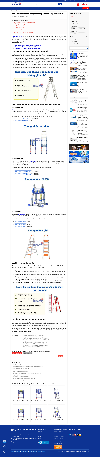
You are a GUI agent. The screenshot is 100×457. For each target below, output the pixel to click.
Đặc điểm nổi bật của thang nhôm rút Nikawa (82, 116)
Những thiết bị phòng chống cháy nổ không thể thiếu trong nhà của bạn (26, 373)
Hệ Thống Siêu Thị (75, 41)
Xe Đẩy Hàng (31, 8)
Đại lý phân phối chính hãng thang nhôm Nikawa (82, 108)
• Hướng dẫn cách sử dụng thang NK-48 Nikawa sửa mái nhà (35, 342)
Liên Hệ (86, 0)
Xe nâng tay (52, 8)
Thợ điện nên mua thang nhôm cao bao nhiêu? (21, 364)
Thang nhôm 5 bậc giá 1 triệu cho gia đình (20, 368)
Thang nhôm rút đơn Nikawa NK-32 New (20, 401)
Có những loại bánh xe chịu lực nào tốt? (20, 376)
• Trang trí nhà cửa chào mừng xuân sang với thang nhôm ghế (35, 338)
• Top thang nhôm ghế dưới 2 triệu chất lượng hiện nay (33, 335)
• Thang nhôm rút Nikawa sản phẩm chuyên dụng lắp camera (35, 337)
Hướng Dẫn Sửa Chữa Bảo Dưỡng (78, 28)
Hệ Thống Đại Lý (74, 39)
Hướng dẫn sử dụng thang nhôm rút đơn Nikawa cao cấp (82, 139)
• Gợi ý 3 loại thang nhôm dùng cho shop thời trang (33, 346)
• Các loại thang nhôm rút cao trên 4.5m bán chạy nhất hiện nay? (36, 339)
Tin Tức (70, 0)
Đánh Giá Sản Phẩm (75, 26)
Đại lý (71, 36)
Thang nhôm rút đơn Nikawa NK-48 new (38, 420)
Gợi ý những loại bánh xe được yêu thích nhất (21, 375)
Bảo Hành (80, 0)
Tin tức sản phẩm (73, 31)
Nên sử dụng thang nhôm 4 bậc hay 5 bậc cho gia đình (23, 369)
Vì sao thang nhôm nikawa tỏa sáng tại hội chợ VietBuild (82, 125)
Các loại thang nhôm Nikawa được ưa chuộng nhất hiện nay (82, 132)
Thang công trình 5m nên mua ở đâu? (20, 371)
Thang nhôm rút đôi (20, 27)
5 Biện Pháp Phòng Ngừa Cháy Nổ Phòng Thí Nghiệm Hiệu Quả (82, 77)
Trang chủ (15, 8)
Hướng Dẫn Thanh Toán (59, 431)
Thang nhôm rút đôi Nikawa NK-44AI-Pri (56, 420)
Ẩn (28, 20)
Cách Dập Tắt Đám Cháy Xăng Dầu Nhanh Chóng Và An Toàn (82, 91)
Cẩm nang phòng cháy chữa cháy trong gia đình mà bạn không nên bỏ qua (27, 366)
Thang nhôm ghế (19, 29)
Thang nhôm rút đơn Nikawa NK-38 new (20, 420)
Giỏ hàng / (85, 8)
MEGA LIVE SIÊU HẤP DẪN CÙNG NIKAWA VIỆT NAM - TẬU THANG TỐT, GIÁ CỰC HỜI (82, 56)
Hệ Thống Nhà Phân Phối (76, 43)
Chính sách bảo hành (58, 434)
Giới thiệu (40, 431)
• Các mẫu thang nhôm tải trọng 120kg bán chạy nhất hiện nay (35, 345)
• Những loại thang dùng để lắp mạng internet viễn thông (34, 343)
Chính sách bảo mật (58, 443)
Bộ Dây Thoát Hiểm (32, 451)
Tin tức (65, 8)
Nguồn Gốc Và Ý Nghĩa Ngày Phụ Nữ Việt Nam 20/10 (82, 84)
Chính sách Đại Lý (58, 441)
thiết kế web (75, 451)
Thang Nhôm (22, 8)
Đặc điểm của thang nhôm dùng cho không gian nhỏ (24, 22)
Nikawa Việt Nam (75, 431)
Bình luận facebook (28, 353)
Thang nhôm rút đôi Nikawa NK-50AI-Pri (56, 401)
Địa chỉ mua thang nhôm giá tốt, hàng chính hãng (23, 32)
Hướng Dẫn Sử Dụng (75, 23)
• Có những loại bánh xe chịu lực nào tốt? (31, 347)
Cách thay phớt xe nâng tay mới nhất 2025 (82, 69)
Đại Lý (75, 0)
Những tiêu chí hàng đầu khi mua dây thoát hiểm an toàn (23, 378)
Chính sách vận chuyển (59, 438)
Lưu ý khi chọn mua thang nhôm (20, 30)
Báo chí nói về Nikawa (74, 8)
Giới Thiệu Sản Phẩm (75, 21)
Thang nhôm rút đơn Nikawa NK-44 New (38, 401)
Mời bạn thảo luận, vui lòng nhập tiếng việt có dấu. (34, 357)
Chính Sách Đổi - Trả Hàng (59, 436)
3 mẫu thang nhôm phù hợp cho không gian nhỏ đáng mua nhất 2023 (28, 24)
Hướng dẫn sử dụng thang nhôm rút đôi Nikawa (82, 101)
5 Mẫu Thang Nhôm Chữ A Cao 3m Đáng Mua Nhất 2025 (82, 62)
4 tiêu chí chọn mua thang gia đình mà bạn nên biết (22, 380)
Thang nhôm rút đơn (20, 25)
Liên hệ (40, 438)
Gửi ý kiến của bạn (17, 353)
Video (59, 8)
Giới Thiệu (64, 0)
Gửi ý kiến (61, 356)
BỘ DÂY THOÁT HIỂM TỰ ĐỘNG (41, 8)
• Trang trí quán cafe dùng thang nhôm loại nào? (32, 341)
